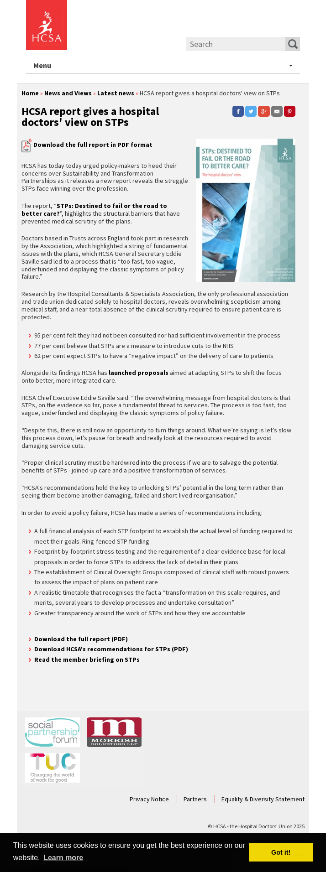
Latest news (115, 93)
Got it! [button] (280, 852)
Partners (196, 799)
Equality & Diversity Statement (263, 799)
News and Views (68, 93)
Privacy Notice (150, 799)
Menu (166, 65)
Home (30, 93)
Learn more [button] (63, 858)
